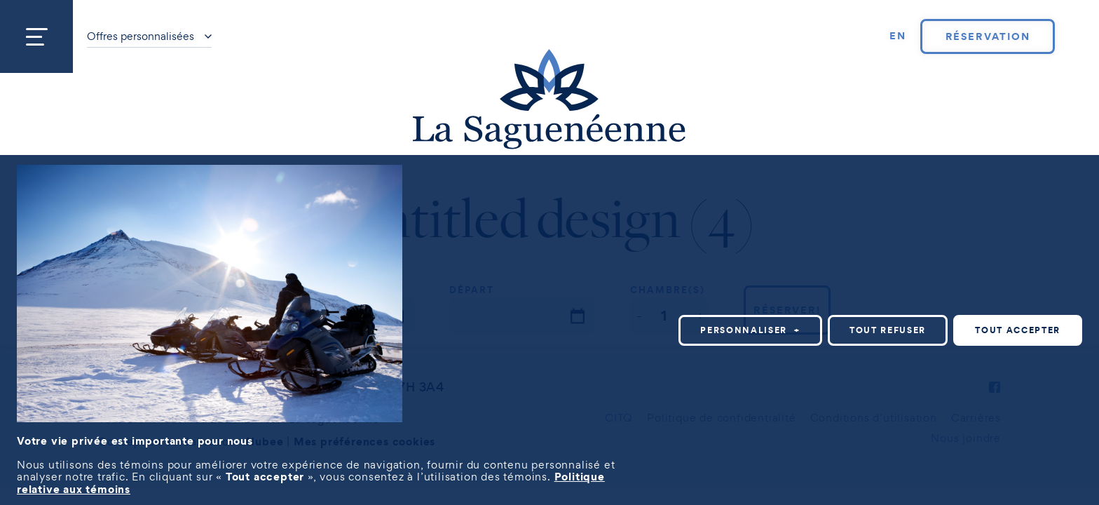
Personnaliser (750, 330)
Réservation (988, 36)
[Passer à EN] (897, 36)
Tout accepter (1017, 330)
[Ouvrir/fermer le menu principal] (36, 36)
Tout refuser (887, 330)
